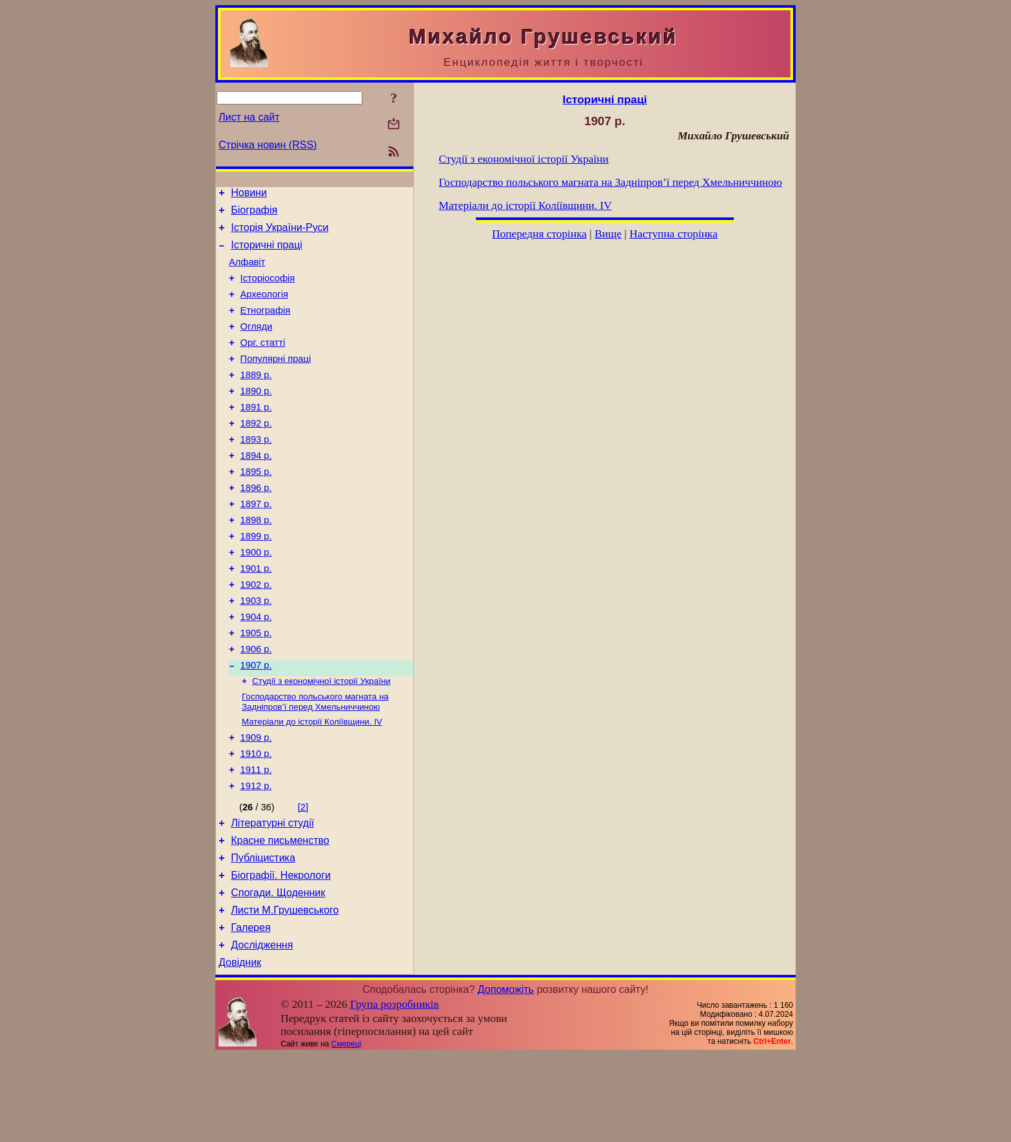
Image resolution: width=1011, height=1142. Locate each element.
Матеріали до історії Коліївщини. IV (312, 783)
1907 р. (256, 723)
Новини (249, 194)
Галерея (250, 1010)
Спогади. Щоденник (278, 972)
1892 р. (256, 452)
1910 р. (256, 819)
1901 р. (256, 615)
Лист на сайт (249, 117)
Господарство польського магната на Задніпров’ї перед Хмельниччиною (315, 762)
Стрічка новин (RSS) (268, 144)
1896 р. (256, 524)
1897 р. (256, 542)
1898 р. (256, 561)
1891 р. (256, 434)
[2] (303, 877)
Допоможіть (506, 1076)
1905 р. (256, 687)
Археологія (264, 308)
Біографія (254, 213)
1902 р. (256, 633)
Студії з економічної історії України (321, 740)
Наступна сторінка (673, 234)
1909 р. (256, 801)
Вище (608, 234)
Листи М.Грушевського (285, 991)
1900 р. (256, 597)
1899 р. (256, 579)
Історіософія (267, 290)
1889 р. (256, 398)
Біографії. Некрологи (281, 952)
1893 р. (256, 470)
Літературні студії (272, 894)
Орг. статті (263, 362)
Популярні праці (275, 380)
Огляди (256, 344)
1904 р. (256, 669)
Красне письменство (280, 913)
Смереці (346, 1131)
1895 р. (256, 506)
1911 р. (256, 837)
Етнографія (265, 326)
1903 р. (256, 651)
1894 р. (256, 488)
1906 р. (256, 705)
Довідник (240, 1049)
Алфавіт (247, 271)
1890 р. (256, 416)
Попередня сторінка (539, 234)
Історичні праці (266, 252)
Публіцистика (263, 933)
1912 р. (256, 855)
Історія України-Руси (279, 233)
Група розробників (394, 1091)
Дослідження (262, 1030)
